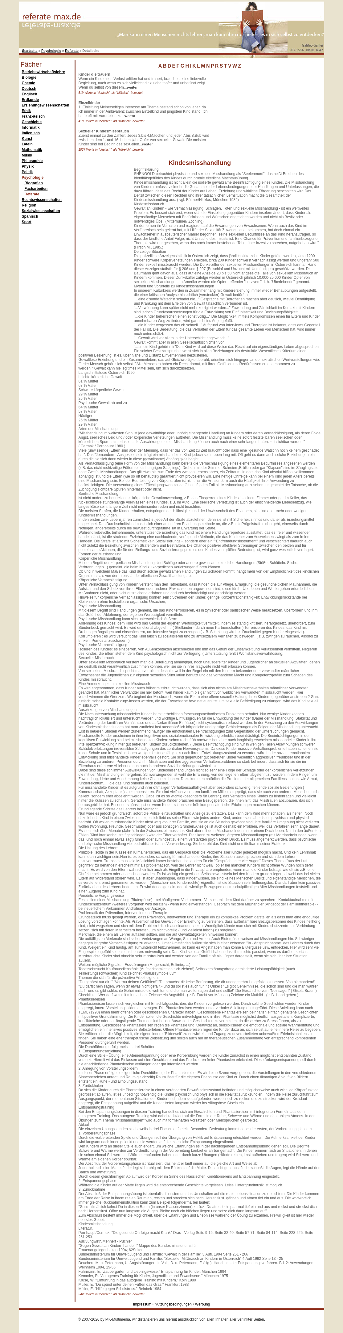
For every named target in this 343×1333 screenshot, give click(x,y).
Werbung (202, 1304)
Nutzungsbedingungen (173, 1304)
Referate (72, 50)
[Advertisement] (259, 110)
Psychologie (51, 50)
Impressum (142, 1304)
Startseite (30, 50)
